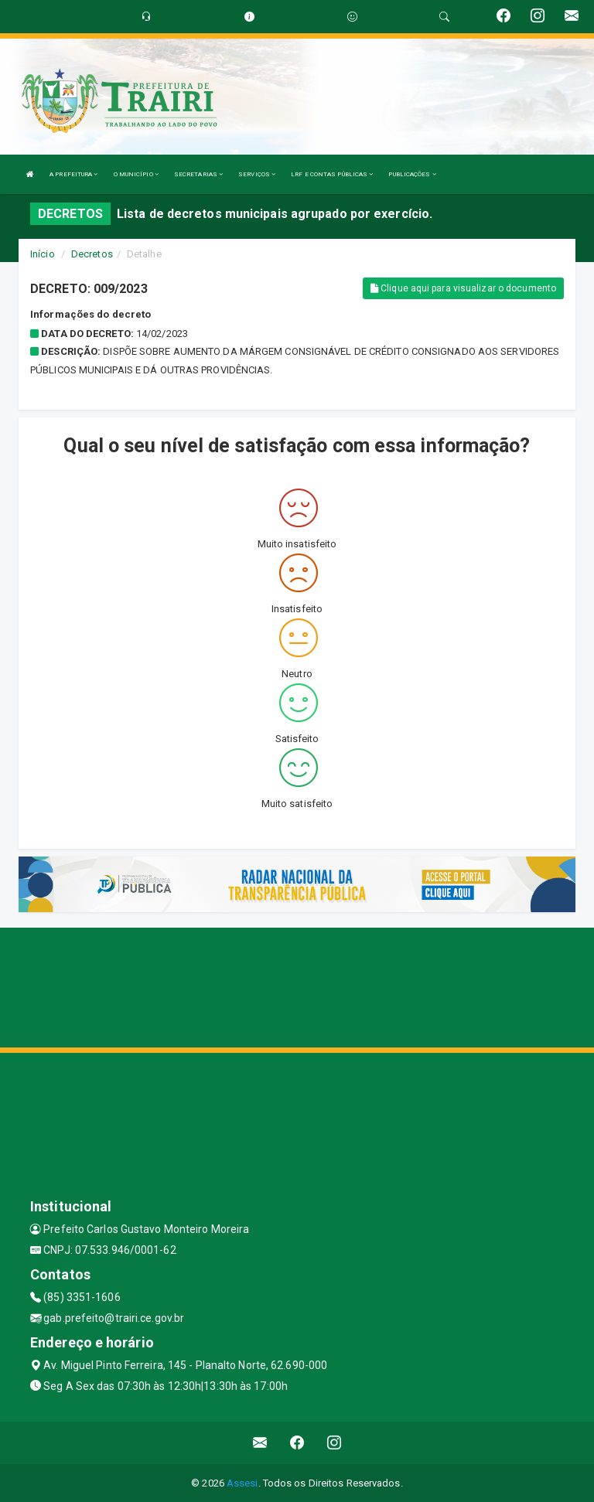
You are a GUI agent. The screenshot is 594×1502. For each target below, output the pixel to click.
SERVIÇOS (256, 174)
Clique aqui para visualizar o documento (463, 288)
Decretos (92, 254)
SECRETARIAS (198, 174)
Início (42, 254)
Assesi (242, 1483)
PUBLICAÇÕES (411, 174)
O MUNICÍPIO (136, 174)
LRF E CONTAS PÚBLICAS (332, 174)
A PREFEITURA (73, 174)
